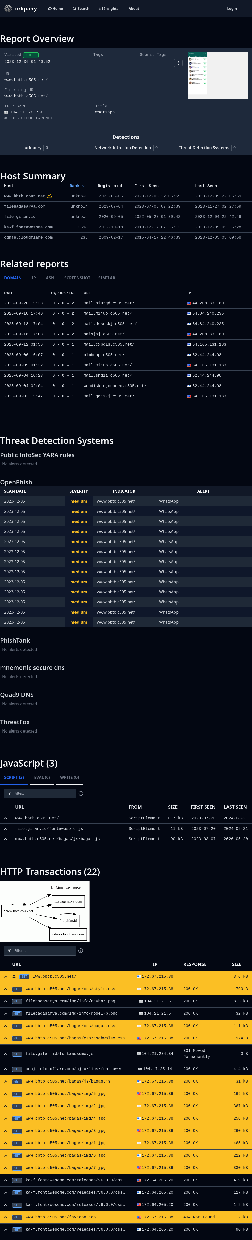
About (134, 8)
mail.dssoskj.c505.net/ (110, 324)
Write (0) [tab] (69, 777)
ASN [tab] (50, 278)
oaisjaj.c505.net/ (104, 334)
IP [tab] (34, 278)
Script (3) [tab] (14, 777)
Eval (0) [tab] (42, 777)
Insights (108, 8)
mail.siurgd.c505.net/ (109, 303)
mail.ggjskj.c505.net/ (109, 396)
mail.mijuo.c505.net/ (108, 313)
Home (55, 8)
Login (232, 8)
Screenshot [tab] (77, 278)
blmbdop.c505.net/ (104, 355)
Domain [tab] (13, 278)
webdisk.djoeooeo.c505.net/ (115, 386)
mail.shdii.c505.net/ (108, 375)
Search (81, 8)
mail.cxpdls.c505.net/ (109, 344)
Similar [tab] (106, 278)
